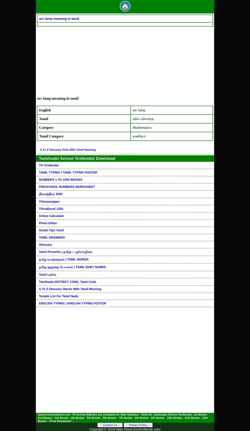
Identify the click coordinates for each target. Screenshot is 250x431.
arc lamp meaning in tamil (59, 18)
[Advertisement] (125, 59)
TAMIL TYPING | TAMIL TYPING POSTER (68, 172)
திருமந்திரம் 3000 (50, 194)
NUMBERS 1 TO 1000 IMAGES (60, 179)
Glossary (45, 244)
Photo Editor (48, 223)
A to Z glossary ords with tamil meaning (68, 149)
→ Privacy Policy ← (138, 425)
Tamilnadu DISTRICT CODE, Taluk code (67, 282)
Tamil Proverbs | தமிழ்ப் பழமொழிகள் (65, 252)
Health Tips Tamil (51, 230)
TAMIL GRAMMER (52, 237)
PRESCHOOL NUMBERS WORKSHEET (67, 187)
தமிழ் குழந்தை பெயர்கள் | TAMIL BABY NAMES (72, 267)
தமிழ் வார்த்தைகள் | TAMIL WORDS (64, 259)
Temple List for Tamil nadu (58, 296)
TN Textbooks (49, 165)
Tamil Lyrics (47, 274)
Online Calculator (51, 216)
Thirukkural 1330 (51, 208)
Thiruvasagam (49, 201)
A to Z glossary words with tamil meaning (70, 289)
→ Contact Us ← (110, 425)
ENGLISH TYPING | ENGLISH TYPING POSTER (72, 303)
